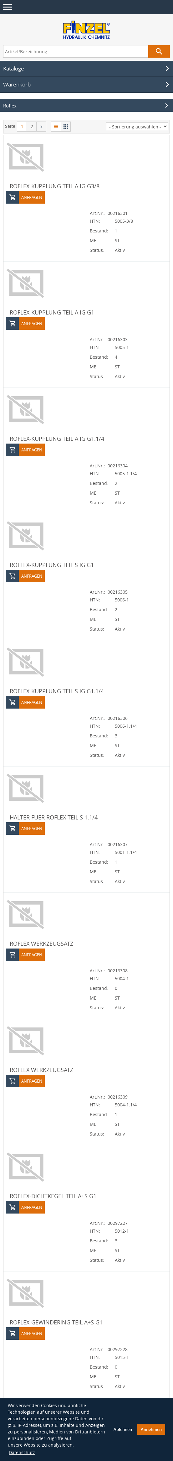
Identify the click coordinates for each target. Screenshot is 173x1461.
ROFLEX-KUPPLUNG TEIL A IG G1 (52, 312)
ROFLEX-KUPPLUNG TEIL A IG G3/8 (54, 186)
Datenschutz (22, 1452)
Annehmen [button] (151, 1429)
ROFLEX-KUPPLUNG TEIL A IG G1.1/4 (57, 438)
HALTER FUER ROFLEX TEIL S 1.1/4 (54, 817)
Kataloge (87, 68)
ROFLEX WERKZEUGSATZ (41, 943)
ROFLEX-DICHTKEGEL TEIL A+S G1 (53, 1196)
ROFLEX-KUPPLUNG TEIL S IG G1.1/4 (57, 691)
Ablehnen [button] (123, 1429)
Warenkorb (87, 84)
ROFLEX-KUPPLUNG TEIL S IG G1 (52, 565)
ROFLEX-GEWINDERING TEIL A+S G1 (56, 1322)
